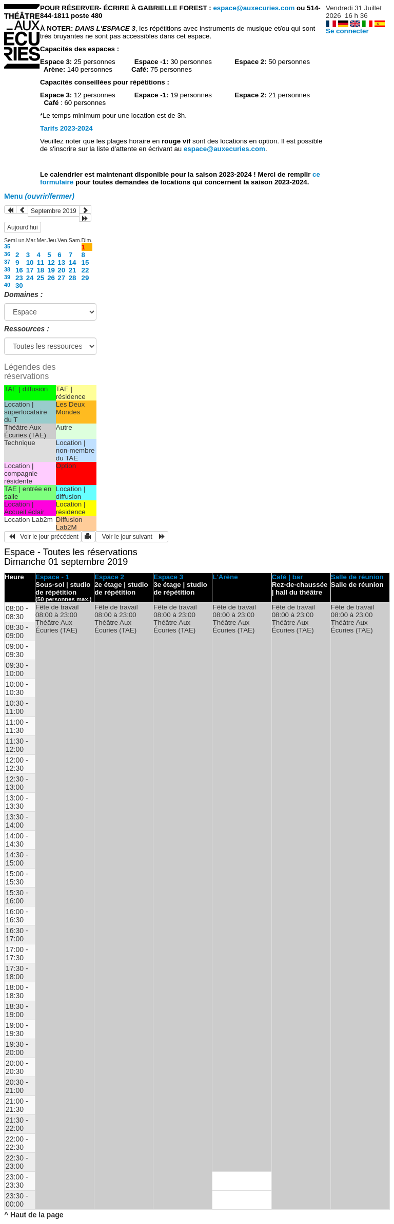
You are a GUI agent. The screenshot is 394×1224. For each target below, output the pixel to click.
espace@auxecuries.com (253, 8)
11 (40, 262)
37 (7, 262)
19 (51, 270)
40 (7, 285)
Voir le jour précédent (42, 536)
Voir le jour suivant (131, 536)
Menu (39, 196)
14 (72, 262)
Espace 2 (109, 577)
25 (40, 278)
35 (7, 246)
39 (7, 277)
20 (61, 270)
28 (72, 278)
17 (30, 270)
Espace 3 (168, 577)
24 (30, 278)
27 (61, 278)
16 (19, 270)
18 (40, 270)
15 (85, 262)
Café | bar (287, 577)
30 (19, 285)
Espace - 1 (52, 577)
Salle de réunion (357, 577)
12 (51, 262)
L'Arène (225, 577)
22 (85, 270)
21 (72, 270)
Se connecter (347, 31)
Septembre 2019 (53, 211)
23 (19, 278)
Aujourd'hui (22, 227)
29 (85, 278)
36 (7, 254)
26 (51, 278)
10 (30, 262)
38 (7, 269)
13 (61, 262)
